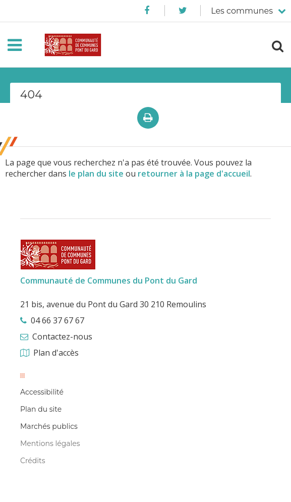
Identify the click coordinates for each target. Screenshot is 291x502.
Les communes (242, 11)
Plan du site (41, 409)
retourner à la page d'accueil (194, 173)
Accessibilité (42, 392)
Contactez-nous (62, 336)
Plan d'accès (56, 352)
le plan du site (96, 173)
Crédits (32, 460)
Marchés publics (49, 426)
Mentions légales (50, 443)
